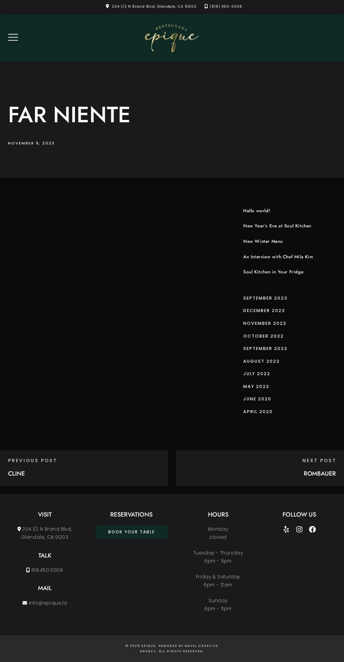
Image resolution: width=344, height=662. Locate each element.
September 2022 (265, 348)
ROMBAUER (320, 473)
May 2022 (256, 386)
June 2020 (257, 399)
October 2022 (263, 336)
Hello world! (256, 211)
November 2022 (265, 323)
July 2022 (256, 374)
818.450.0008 (44, 570)
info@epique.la (45, 603)
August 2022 (261, 361)
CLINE (16, 473)
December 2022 (264, 310)
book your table (131, 532)
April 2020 (258, 411)
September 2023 (265, 298)
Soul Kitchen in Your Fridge (273, 272)
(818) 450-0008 (226, 6)
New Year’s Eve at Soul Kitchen (277, 226)
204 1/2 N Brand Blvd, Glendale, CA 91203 (154, 6)
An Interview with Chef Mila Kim (278, 257)
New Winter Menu (263, 241)
